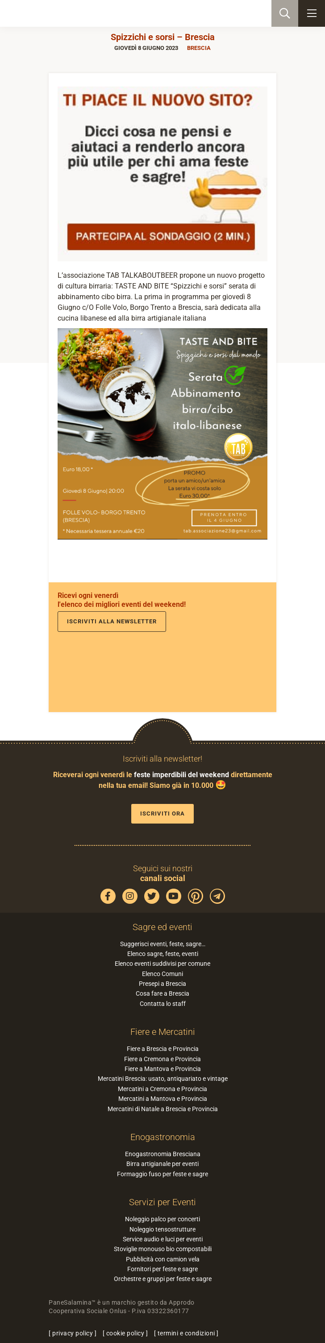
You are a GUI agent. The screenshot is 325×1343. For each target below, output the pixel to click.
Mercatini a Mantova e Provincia (162, 1098)
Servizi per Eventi (162, 1202)
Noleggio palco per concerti (162, 1219)
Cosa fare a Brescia (162, 993)
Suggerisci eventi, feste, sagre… (162, 944)
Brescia (199, 48)
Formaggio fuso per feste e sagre (162, 1174)
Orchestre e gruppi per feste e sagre (163, 1278)
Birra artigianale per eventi (162, 1163)
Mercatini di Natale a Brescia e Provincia (163, 1108)
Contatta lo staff (163, 1003)
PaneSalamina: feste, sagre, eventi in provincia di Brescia (51, 13)
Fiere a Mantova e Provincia (163, 1068)
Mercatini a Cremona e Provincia (162, 1088)
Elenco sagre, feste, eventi (162, 953)
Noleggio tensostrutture (162, 1229)
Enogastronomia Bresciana (162, 1154)
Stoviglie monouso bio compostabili (163, 1248)
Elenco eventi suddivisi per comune (162, 963)
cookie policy (125, 1333)
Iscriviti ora (162, 813)
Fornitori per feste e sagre (162, 1269)
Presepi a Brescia (162, 983)
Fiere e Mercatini (162, 1031)
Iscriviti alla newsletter (112, 621)
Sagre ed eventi (162, 927)
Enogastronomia (162, 1137)
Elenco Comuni (162, 973)
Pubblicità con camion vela (163, 1259)
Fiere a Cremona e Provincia (162, 1059)
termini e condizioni (186, 1333)
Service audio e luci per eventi (163, 1239)
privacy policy (72, 1333)
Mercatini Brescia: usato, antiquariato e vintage (163, 1078)
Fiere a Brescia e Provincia (163, 1048)
